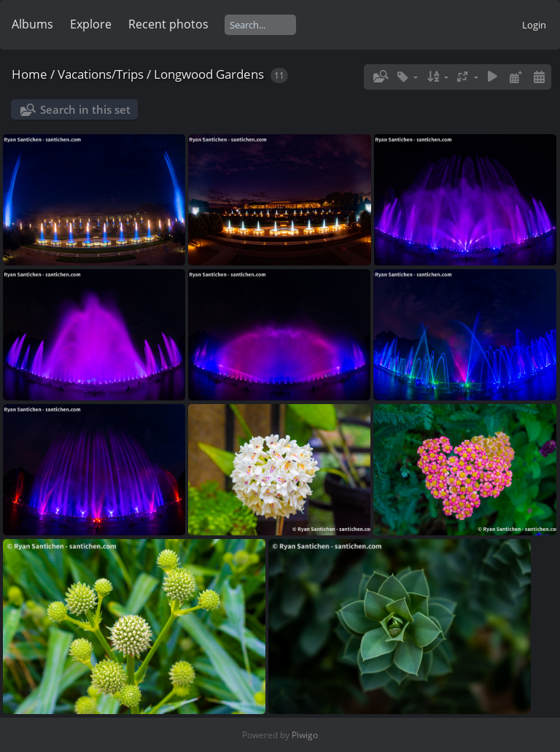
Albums (32, 24)
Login (534, 24)
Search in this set (85, 109)
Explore (91, 24)
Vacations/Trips (101, 74)
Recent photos (168, 24)
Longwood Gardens (209, 74)
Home (29, 74)
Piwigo (305, 735)
